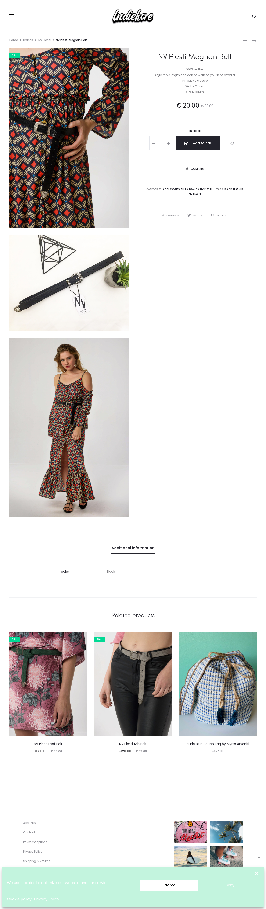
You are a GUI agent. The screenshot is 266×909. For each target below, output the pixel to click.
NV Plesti (44, 40)
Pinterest (220, 215)
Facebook (169, 215)
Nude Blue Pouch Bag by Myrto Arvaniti (218, 744)
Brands (28, 40)
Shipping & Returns (36, 861)
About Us (29, 823)
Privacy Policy (46, 899)
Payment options (35, 842)
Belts (184, 189)
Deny (229, 885)
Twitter (194, 215)
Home (13, 40)
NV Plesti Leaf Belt (48, 744)
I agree (169, 885)
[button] (256, 873)
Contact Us (31, 832)
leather (238, 189)
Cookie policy (19, 899)
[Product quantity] (164, 143)
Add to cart (200, 143)
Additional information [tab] (133, 548)
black (228, 189)
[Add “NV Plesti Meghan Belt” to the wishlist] (230, 143)
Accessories (171, 189)
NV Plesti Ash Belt (133, 744)
